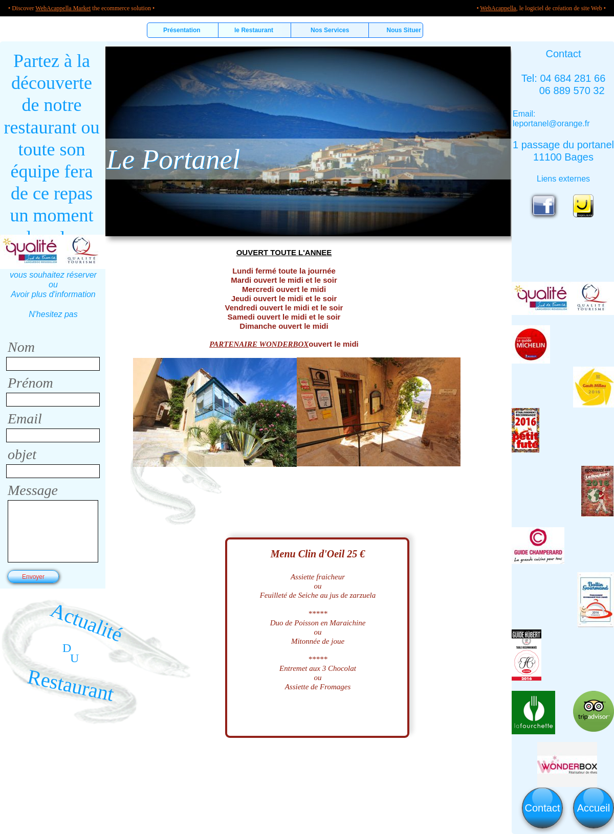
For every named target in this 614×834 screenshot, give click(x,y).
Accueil (593, 808)
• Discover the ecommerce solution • (81, 8)
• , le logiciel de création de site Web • (541, 8)
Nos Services (330, 30)
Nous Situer (399, 30)
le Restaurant (254, 30)
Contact (542, 808)
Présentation (182, 30)
